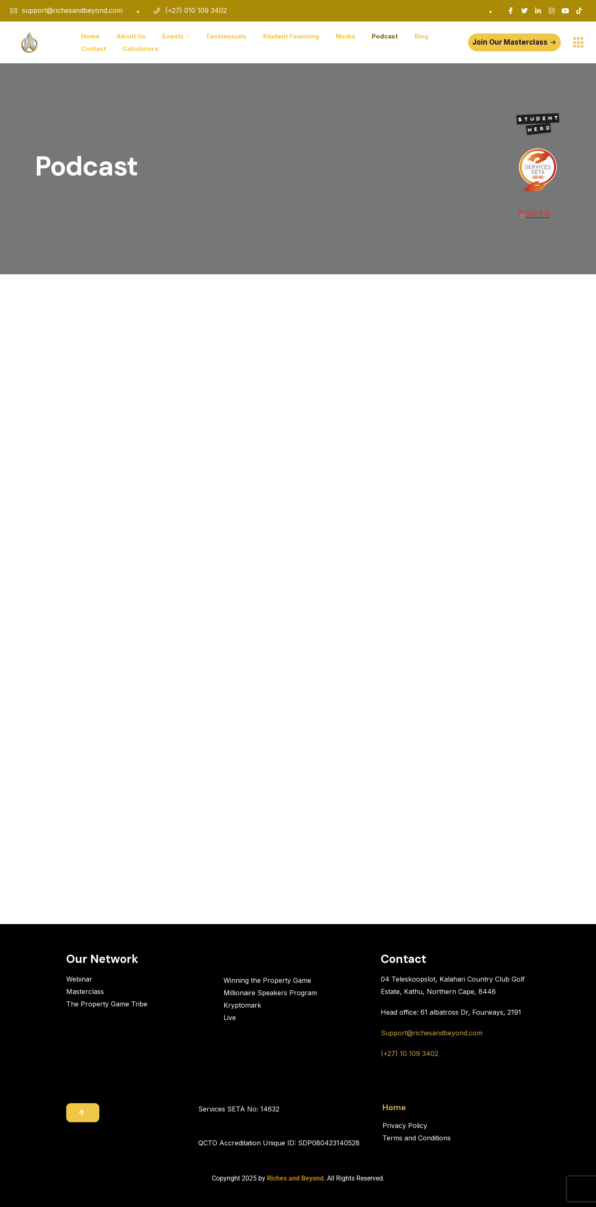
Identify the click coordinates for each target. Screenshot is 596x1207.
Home (90, 36)
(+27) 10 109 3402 (409, 1053)
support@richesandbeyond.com (72, 10)
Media (345, 36)
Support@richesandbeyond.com (432, 1033)
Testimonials (226, 36)
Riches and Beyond (295, 1178)
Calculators (141, 49)
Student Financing (291, 36)
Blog (421, 36)
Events (173, 36)
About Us (131, 36)
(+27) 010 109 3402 (196, 10)
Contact (93, 49)
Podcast (385, 36)
